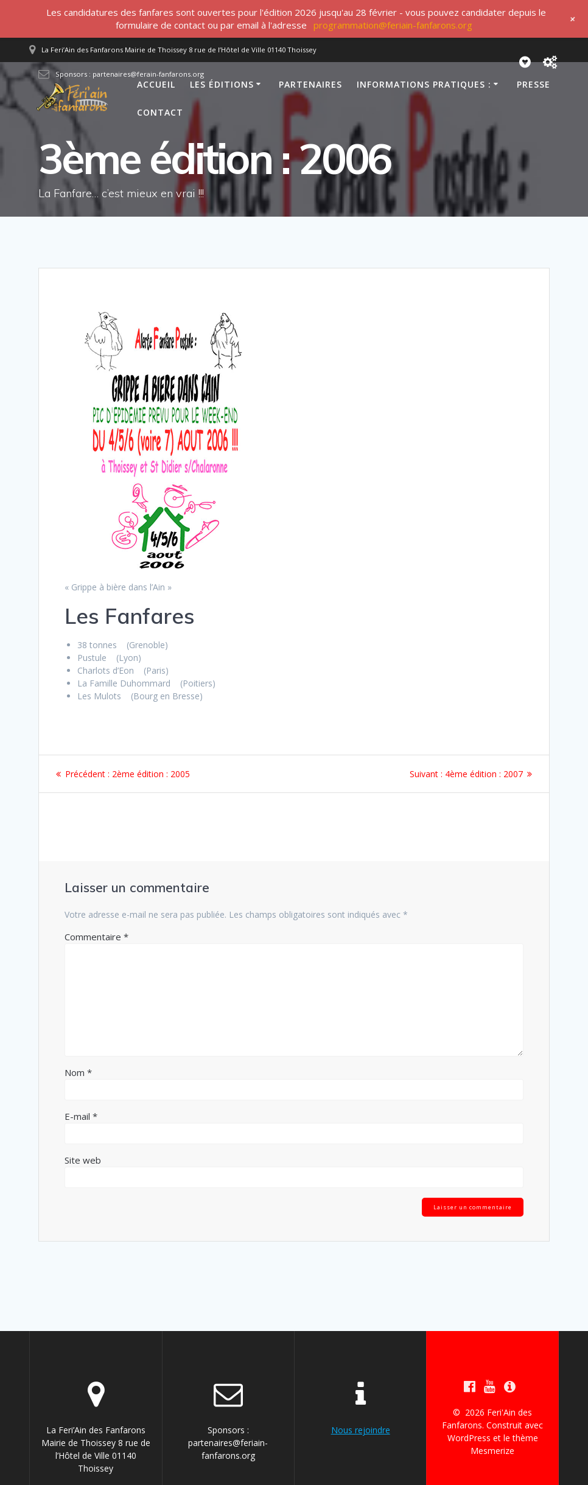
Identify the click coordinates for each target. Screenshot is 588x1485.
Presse (533, 84)
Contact (160, 112)
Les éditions (222, 84)
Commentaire (96, 937)
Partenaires (310, 84)
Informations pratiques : (424, 84)
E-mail (81, 1116)
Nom (78, 1072)
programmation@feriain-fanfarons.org (392, 25)
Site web (83, 1160)
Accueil (156, 84)
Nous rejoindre (360, 1430)
